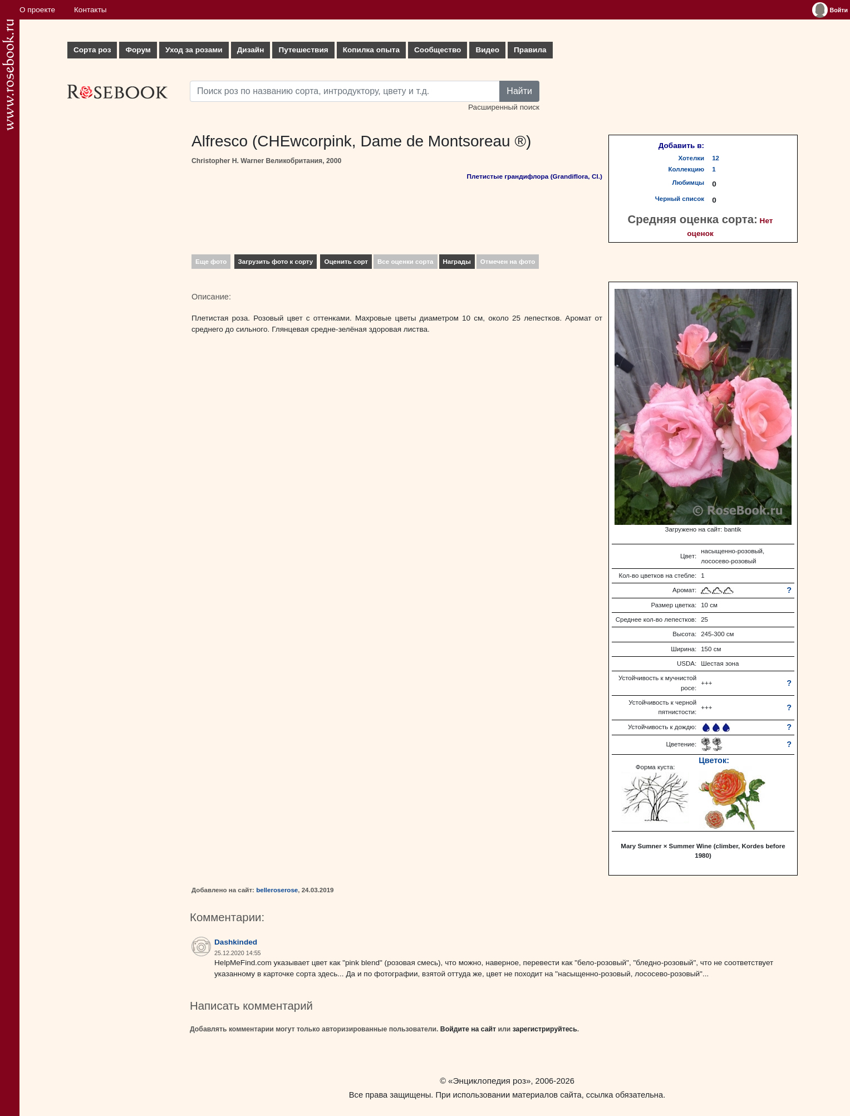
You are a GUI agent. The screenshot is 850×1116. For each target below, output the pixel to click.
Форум (137, 50)
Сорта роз (92, 50)
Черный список (679, 198)
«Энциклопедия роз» (489, 1080)
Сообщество (437, 50)
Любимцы (688, 182)
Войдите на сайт (468, 1029)
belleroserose (277, 890)
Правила (530, 50)
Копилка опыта (371, 50)
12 (715, 158)
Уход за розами (194, 50)
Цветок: (714, 760)
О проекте (37, 10)
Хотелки (692, 158)
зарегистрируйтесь (545, 1029)
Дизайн (250, 50)
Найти (519, 91)
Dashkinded (235, 942)
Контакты (90, 10)
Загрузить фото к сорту (275, 261)
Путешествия (303, 50)
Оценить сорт (346, 261)
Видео (487, 50)
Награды (457, 261)
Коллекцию (687, 169)
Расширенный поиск (503, 107)
